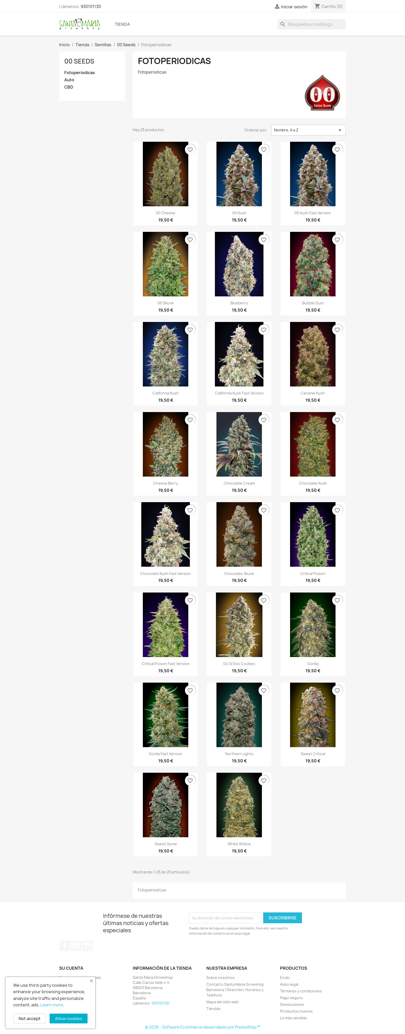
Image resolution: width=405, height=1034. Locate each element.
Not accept (30, 1018)
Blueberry (239, 303)
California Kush (165, 393)
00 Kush (239, 212)
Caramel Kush (313, 393)
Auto (69, 80)
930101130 (91, 6)
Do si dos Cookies (239, 663)
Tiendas (213, 1008)
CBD (68, 87)
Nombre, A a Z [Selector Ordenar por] (308, 130)
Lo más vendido (293, 1017)
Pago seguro (291, 997)
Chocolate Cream (239, 483)
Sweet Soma (166, 843)
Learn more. (52, 1005)
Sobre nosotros (220, 977)
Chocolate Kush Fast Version (165, 573)
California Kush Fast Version (239, 393)
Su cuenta (71, 968)
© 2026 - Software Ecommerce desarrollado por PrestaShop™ (202, 1027)
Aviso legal (289, 984)
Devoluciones (292, 1004)
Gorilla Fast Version (165, 753)
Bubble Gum (313, 303)
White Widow (239, 843)
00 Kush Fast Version (312, 212)
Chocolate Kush (313, 483)
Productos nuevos (296, 1011)
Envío (285, 977)
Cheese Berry (165, 483)
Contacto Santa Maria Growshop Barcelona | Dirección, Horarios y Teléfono (235, 990)
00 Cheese (165, 212)
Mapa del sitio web (222, 1001)
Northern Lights (239, 753)
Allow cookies (68, 1018)
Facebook (65, 946)
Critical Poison (312, 573)
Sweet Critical (313, 753)
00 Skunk (166, 303)
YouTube (76, 946)
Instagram (87, 946)
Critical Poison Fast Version (166, 663)
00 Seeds (79, 61)
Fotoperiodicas (79, 72)
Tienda (122, 24)
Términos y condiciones (301, 991)
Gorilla (312, 663)
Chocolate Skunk (239, 573)
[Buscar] (312, 24)
